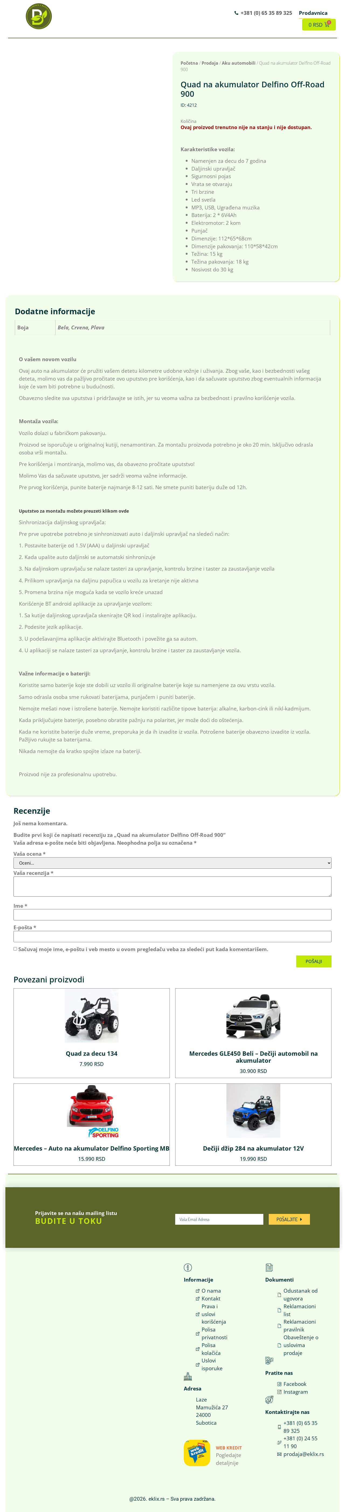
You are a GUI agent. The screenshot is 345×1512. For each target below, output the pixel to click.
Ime (20, 905)
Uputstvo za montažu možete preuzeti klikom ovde (74, 511)
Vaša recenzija (33, 872)
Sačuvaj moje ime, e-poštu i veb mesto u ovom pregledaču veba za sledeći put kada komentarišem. (143, 949)
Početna (189, 63)
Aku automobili (239, 63)
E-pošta (24, 927)
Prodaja (210, 63)
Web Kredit (229, 1448)
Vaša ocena (29, 853)
